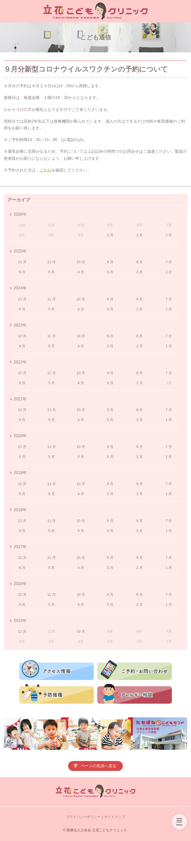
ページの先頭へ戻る (98, 766)
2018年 (20, 510)
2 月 (139, 235)
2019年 (20, 473)
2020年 (20, 436)
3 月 (110, 235)
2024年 (20, 288)
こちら (45, 170)
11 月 (51, 262)
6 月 (22, 272)
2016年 (20, 584)
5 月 (51, 272)
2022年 (20, 362)
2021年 (20, 399)
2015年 (20, 620)
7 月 (169, 262)
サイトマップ (114, 817)
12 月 (22, 262)
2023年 (20, 325)
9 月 (110, 262)
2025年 (20, 251)
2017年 (20, 547)
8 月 (139, 262)
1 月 (169, 235)
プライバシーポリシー (83, 817)
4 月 (81, 272)
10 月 (81, 262)
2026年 (20, 214)
